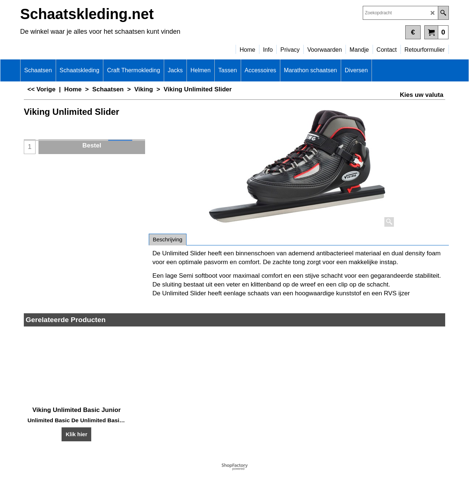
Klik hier (76, 434)
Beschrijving (167, 239)
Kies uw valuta (421, 94)
